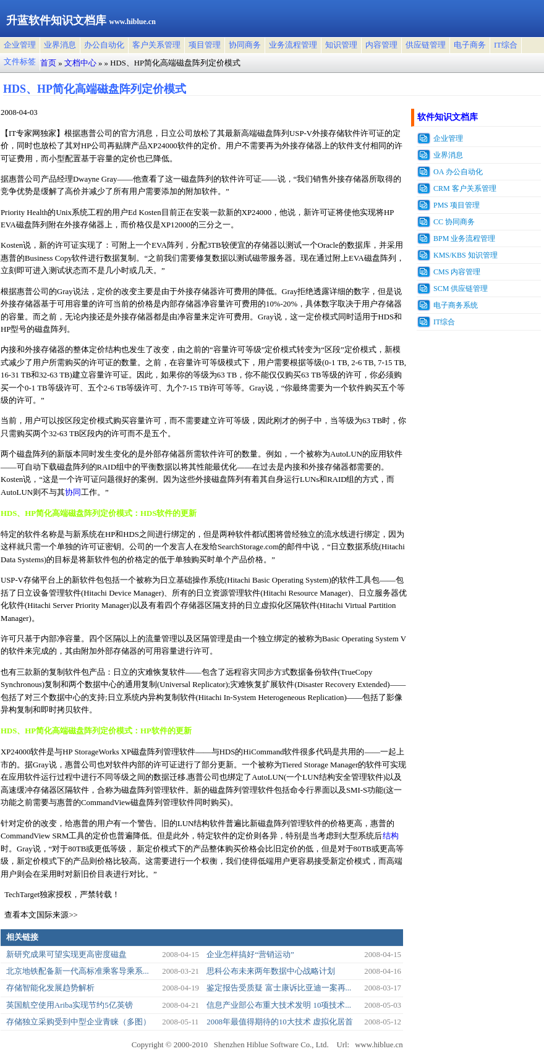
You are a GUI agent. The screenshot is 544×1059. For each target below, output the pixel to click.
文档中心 (80, 63)
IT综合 (505, 45)
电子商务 (470, 45)
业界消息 (60, 45)
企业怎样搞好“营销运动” (250, 954)
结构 (391, 836)
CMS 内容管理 (456, 272)
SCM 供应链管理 (460, 288)
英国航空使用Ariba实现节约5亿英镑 (69, 1005)
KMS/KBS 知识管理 (465, 255)
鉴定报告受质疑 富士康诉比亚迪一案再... (278, 988)
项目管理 (205, 45)
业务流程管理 (293, 45)
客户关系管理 (156, 45)
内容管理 (381, 45)
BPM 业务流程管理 (464, 238)
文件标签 (20, 61)
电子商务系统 (455, 305)
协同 (73, 492)
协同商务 (245, 45)
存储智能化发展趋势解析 (50, 988)
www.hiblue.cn (378, 1044)
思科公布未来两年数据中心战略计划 (270, 971)
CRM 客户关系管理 (464, 188)
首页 (48, 63)
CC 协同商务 (454, 221)
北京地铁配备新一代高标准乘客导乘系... (77, 971)
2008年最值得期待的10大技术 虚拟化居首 (279, 1022)
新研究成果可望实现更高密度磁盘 (66, 954)
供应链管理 (426, 45)
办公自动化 (104, 45)
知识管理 (341, 45)
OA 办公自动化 (458, 171)
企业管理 (20, 45)
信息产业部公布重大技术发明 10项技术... (278, 1005)
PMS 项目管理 (456, 205)
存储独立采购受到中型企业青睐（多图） (78, 1022)
